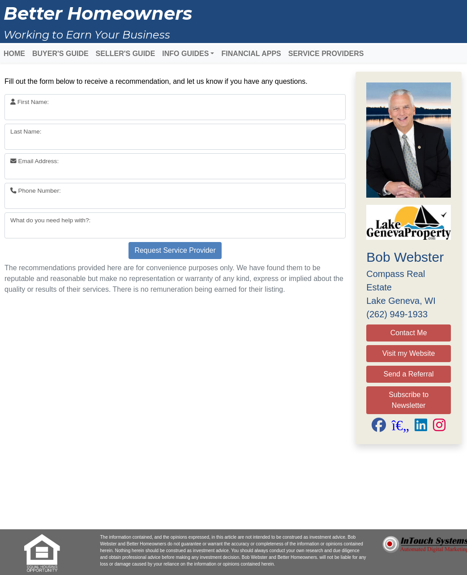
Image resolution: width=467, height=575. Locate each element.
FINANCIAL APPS (251, 53)
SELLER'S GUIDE (125, 53)
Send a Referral (409, 374)
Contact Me (408, 333)
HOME (14, 53)
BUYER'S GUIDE (60, 53)
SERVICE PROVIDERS (326, 53)
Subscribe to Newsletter (408, 400)
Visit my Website (408, 353)
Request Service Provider (174, 250)
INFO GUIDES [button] (185, 53)
